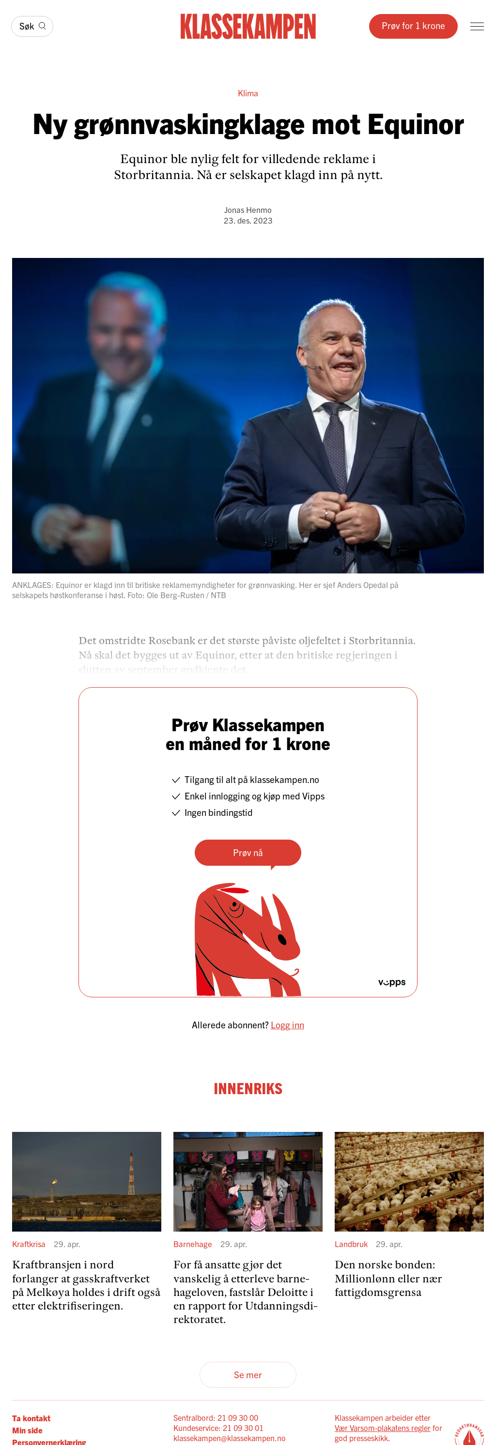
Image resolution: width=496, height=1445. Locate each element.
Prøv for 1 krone (413, 25)
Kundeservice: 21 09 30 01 (218, 1427)
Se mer (248, 1374)
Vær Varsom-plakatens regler (383, 1427)
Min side (27, 1430)
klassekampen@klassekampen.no (229, 1438)
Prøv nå (248, 852)
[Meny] (477, 26)
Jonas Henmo (248, 209)
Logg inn (287, 1024)
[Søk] (32, 26)
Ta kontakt (31, 1418)
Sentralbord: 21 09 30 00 (215, 1417)
